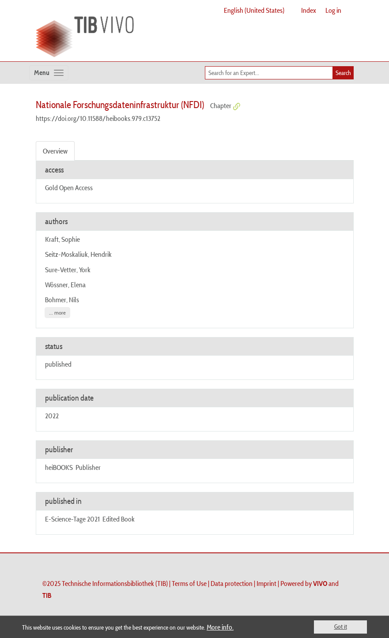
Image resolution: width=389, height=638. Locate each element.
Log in (333, 10)
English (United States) (254, 10)
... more (57, 312)
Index (308, 10)
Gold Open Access (69, 187)
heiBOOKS (59, 467)
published (58, 364)
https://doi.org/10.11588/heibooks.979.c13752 (98, 118)
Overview (55, 150)
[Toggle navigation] (48, 72)
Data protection (232, 583)
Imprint (266, 583)
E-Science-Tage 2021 (72, 518)
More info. (220, 627)
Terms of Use (189, 583)
